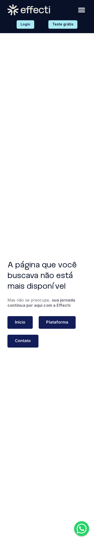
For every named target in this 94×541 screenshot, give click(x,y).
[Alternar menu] (81, 10)
